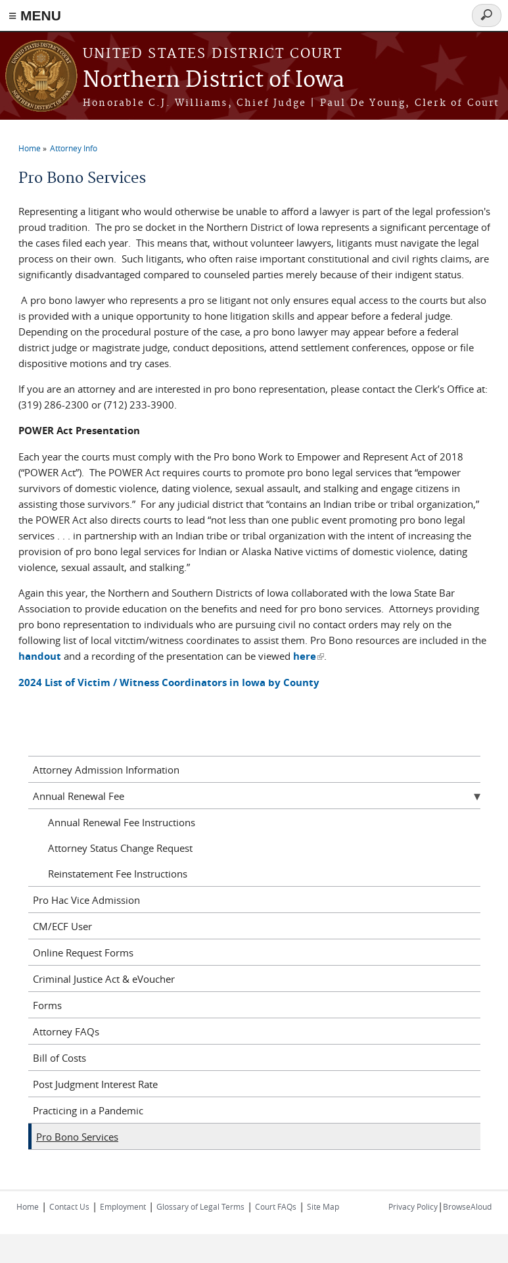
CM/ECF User (62, 926)
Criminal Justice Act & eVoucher (104, 978)
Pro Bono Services (77, 1136)
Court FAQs (275, 1206)
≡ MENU (35, 15)
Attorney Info (73, 148)
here (308, 656)
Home (29, 148)
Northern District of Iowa (213, 80)
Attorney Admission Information (106, 769)
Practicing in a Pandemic (88, 1110)
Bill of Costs (59, 1057)
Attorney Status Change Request (120, 847)
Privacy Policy (413, 1206)
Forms (47, 1005)
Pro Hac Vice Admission (86, 899)
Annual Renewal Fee (78, 796)
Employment (123, 1206)
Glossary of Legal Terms (200, 1206)
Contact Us (69, 1206)
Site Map (323, 1206)
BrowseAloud (467, 1206)
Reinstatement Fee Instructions (117, 873)
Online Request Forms (83, 952)
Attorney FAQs (66, 1031)
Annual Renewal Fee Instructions (121, 822)
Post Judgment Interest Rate (95, 1084)
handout (39, 656)
